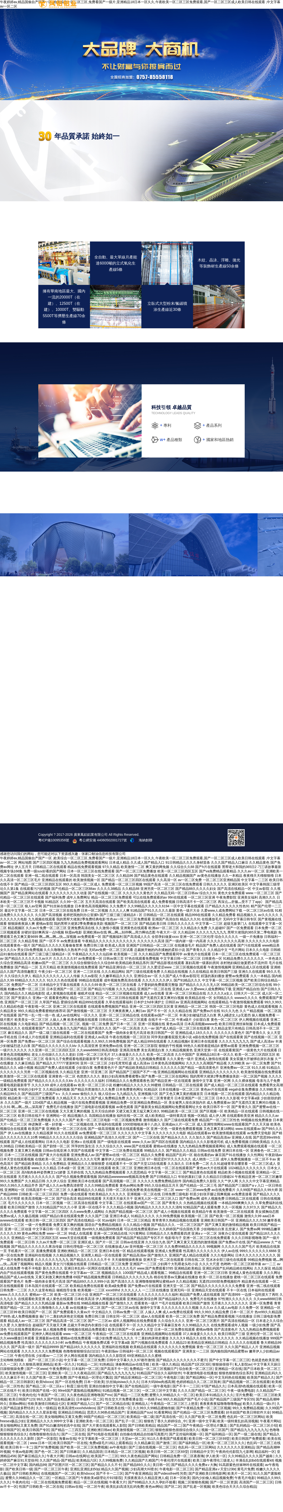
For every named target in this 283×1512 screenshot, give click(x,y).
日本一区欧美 (94, 1405)
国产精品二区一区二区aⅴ (45, 1409)
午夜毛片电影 (244, 1501)
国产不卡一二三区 (186, 1409)
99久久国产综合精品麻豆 (55, 1422)
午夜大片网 (55, 1479)
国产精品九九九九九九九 (116, 1396)
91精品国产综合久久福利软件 (159, 1396)
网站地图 (25, 885)
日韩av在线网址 (77, 1479)
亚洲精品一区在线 (228, 1392)
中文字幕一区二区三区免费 (84, 1383)
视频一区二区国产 (214, 1453)
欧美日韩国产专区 (35, 1453)
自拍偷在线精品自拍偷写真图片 (143, 1457)
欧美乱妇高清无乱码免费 (125, 1510)
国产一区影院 (47, 1462)
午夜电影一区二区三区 (176, 1492)
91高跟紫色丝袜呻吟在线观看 (241, 1488)
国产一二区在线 (73, 1457)
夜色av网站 (153, 1510)
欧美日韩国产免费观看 (249, 1462)
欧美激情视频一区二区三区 (25, 1396)
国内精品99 (38, 1488)
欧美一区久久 (65, 1387)
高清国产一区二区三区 (256, 1505)
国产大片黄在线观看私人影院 (104, 1448)
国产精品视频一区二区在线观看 (246, 1405)
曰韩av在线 (73, 1510)
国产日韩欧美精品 (141, 1448)
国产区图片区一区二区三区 (68, 1488)
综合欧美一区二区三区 (196, 1392)
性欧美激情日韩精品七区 (46, 1427)
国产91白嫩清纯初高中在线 (60, 1448)
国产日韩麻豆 (70, 1475)
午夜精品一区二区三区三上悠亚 (174, 1427)
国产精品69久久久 (137, 1488)
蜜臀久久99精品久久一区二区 (171, 1418)
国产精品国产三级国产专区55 (232, 1422)
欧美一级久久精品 (165, 1387)
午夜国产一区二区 (51, 1418)
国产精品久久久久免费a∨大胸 (194, 1488)
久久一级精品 (46, 1431)
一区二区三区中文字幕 (159, 1413)
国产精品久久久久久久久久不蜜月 (181, 1383)
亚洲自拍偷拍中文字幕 (106, 1409)
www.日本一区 (40, 1466)
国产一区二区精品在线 (113, 1427)
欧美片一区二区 (239, 1496)
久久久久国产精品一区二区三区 (201, 1413)
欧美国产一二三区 (104, 1479)
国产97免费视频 (46, 1470)
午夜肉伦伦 (27, 1418)
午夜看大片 (117, 1505)
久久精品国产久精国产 (142, 1483)
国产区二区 (172, 1510)
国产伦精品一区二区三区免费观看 (198, 1435)
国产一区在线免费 (68, 1405)
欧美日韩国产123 (22, 1422)
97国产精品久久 (214, 1409)
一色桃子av (153, 1422)
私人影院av (243, 1387)
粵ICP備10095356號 (53, 863)
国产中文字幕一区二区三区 (229, 1383)
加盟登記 (235, 9)
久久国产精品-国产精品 (57, 1483)
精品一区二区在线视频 (90, 1505)
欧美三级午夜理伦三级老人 (213, 1483)
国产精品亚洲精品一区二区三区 (138, 1400)
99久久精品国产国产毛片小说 (185, 1422)
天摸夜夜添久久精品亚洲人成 (146, 1501)
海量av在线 (67, 1462)
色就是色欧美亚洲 (265, 1383)
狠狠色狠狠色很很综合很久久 (177, 1453)
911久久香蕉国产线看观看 (167, 1462)
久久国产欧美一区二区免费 (46, 1400)
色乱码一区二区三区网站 (245, 1440)
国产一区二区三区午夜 (51, 1492)
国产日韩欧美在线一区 (114, 1431)
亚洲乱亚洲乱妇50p (84, 1492)
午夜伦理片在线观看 (175, 1483)
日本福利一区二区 (85, 1392)
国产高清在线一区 (169, 1440)
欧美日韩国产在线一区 (39, 1413)
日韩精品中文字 (202, 1475)
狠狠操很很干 (222, 1387)
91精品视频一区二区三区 (121, 1413)
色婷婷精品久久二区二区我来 (198, 1405)
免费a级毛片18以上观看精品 (110, 1466)
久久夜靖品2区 (84, 1396)
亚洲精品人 (139, 1427)
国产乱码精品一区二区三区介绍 (253, 1448)
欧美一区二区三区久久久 (226, 1466)
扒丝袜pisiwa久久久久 (122, 1405)
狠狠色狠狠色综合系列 (236, 1396)
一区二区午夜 (94, 1510)
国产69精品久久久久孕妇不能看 (152, 1505)
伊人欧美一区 (216, 1479)
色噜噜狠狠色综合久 (44, 1457)
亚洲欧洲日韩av (99, 1453)
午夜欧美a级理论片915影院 (101, 1501)
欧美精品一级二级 (140, 1440)
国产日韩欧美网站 (25, 1496)
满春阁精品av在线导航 (132, 1387)
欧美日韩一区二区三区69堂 (209, 1462)
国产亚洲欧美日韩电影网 (207, 1496)
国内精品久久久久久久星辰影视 (32, 1435)
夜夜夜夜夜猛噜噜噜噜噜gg (220, 1427)
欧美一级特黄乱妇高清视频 (237, 1444)
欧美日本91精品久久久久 (215, 1418)
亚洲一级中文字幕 (202, 1444)
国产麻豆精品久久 (31, 1479)
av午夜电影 (118, 1470)
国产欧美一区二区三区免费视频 (84, 1470)
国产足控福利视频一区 (186, 1457)
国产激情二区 (166, 1466)
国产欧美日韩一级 (18, 1492)
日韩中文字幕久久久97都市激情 (130, 1383)
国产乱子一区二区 (128, 1444)
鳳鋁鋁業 (169, 9)
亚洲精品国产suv (139, 1435)
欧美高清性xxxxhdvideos (76, 1431)
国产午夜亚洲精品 (138, 1496)
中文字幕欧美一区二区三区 (99, 1462)
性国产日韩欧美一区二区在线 (41, 1510)
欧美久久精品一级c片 (259, 1427)
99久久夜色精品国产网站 (139, 1479)
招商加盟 (191, 9)
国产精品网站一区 (199, 1400)
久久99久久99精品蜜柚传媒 (153, 1431)
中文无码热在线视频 (230, 1400)
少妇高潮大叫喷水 (143, 1492)
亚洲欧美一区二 (60, 1396)
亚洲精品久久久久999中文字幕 (50, 1444)
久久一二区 (8, 1387)
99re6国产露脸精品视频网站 (79, 1413)
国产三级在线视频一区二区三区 (152, 1470)
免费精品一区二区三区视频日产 (153, 1392)
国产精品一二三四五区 (68, 1453)
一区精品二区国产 (65, 1501)
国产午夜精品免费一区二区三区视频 (203, 1431)
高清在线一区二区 (29, 1440)
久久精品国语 (92, 1475)
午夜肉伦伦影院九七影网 (234, 1475)
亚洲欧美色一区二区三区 (94, 1444)
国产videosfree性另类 (170, 1496)
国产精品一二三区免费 (131, 1418)
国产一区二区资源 (223, 1505)
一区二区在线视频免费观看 (51, 1505)
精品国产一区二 (169, 1448)
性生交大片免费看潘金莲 (123, 1422)
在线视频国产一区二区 (58, 1496)
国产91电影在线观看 (102, 1457)
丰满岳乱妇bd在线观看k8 (254, 1483)
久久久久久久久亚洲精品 (235, 1470)
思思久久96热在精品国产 (106, 1435)
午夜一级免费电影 (240, 1413)
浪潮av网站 (17, 1427)
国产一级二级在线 (247, 1457)
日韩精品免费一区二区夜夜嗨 (182, 1479)
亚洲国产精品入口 (80, 1427)
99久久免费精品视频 (247, 1431)
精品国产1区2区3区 (195, 1387)
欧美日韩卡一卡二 (18, 1470)
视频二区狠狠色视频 (193, 1505)
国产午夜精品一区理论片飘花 (90, 1400)
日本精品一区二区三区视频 (124, 1475)
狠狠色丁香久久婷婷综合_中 (165, 1444)
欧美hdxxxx (44, 1405)
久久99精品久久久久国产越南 (250, 1479)
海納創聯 (145, 863)
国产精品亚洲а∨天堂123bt (215, 1492)
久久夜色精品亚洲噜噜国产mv (89, 1418)
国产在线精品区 (136, 1409)
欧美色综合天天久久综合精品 (234, 1510)
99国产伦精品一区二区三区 (104, 1440)
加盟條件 (213, 9)
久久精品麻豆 (144, 1466)
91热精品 (106, 1387)
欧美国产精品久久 (260, 1400)
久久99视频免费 (111, 1483)
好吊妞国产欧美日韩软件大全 (248, 1435)
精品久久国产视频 (114, 1492)
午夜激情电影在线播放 (200, 1396)
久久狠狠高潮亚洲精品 (36, 1387)
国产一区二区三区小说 (45, 1383)
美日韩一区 (161, 1488)
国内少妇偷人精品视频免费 (212, 1501)
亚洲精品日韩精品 (71, 1435)
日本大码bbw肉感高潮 (158, 1405)
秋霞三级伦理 (77, 1409)
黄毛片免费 (245, 1492)
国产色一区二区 (46, 1475)
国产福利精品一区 (218, 1457)
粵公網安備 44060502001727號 (100, 863)
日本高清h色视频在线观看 (247, 1409)
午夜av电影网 (22, 1475)
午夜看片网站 (270, 1444)
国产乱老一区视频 (196, 1510)
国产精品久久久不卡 (106, 1488)
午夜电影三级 (173, 1400)
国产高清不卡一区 (114, 1392)
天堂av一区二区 (133, 1462)
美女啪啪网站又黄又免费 (63, 1440)
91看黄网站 (162, 1435)
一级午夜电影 (160, 1409)
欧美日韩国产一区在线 (70, 1466)
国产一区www (36, 1392)
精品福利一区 (265, 1475)
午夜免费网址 (59, 1392)
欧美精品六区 (86, 1483)
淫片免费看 (243, 1418)
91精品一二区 (87, 1387)
